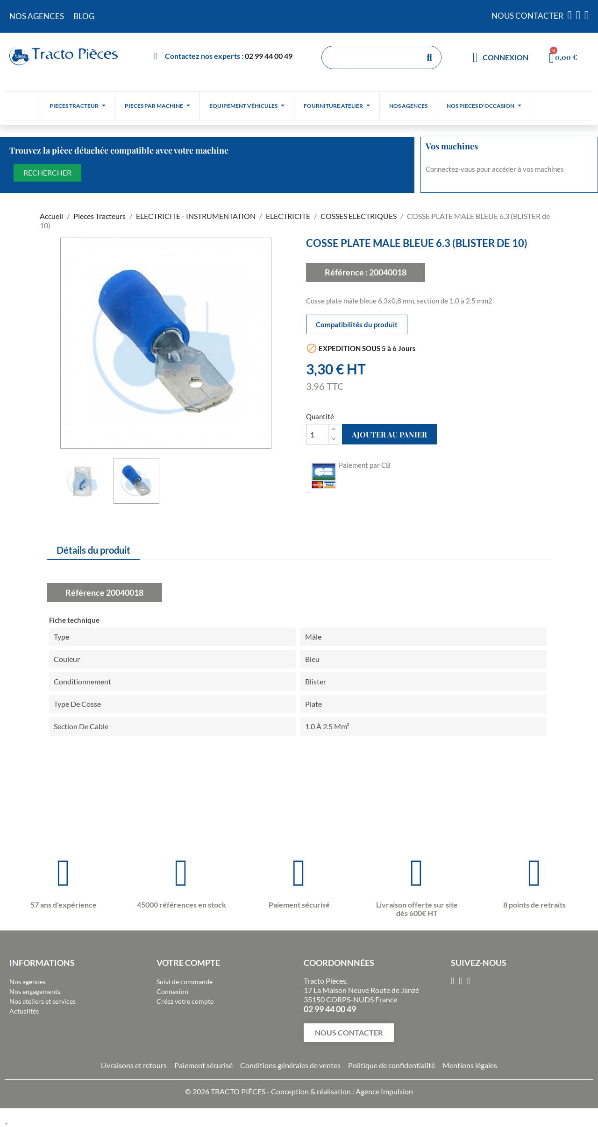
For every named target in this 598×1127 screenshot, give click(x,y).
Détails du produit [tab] (93, 550)
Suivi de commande (185, 982)
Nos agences (27, 982)
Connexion (172, 991)
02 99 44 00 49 (268, 55)
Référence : (346, 272)
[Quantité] (317, 434)
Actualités (24, 1011)
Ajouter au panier (389, 434)
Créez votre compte (185, 1001)
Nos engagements (34, 991)
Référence (85, 592)
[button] (349, 1032)
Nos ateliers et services (42, 1001)
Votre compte (188, 963)
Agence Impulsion (384, 1091)
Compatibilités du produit (357, 324)
